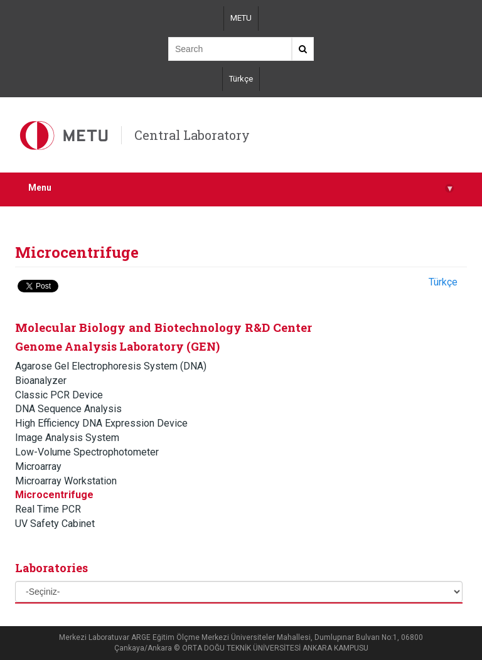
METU (241, 18)
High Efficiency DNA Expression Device (101, 423)
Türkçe (241, 78)
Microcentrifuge (54, 495)
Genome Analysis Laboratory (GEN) (117, 346)
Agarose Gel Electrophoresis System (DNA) (110, 366)
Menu (241, 188)
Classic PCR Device (59, 395)
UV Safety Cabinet (55, 524)
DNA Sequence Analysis (68, 409)
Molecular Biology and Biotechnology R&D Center (163, 327)
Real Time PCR (48, 509)
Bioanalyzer (41, 380)
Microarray (38, 466)
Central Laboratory (192, 135)
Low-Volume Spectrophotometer (87, 452)
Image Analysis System (67, 438)
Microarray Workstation (66, 481)
